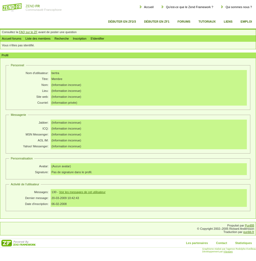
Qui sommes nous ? (239, 7)
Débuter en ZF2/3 (122, 21)
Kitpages (228, 251)
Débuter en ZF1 (156, 21)
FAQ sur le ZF (28, 32)
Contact (221, 243)
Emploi (246, 21)
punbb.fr (248, 232)
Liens (228, 21)
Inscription (79, 38)
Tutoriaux (207, 21)
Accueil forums (11, 38)
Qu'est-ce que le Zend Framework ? (189, 7)
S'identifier (97, 38)
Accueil (148, 7)
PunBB (249, 225)
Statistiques (243, 243)
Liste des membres (37, 38)
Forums (184, 21)
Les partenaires (197, 243)
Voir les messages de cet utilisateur (82, 192)
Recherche (61, 38)
